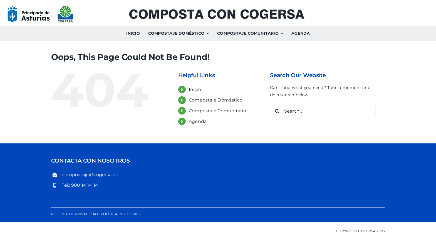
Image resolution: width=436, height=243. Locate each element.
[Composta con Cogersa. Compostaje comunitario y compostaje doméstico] (216, 10)
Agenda (198, 121)
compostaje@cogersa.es (90, 174)
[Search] (277, 111)
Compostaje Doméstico (216, 100)
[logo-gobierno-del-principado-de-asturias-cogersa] (40, 7)
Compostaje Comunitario (217, 110)
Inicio (195, 89)
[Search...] (323, 111)
